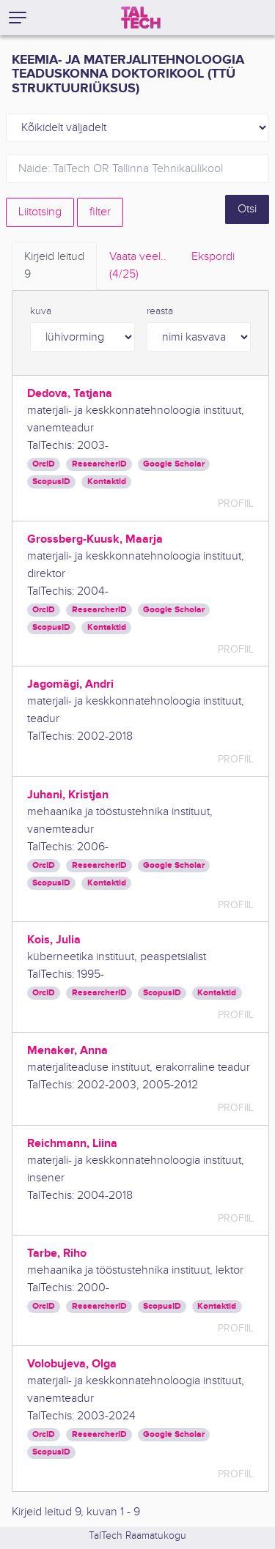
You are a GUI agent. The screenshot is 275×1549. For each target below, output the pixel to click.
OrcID (43, 463)
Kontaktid (106, 481)
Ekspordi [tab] (213, 257)
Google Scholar (174, 463)
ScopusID (51, 481)
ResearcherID (99, 463)
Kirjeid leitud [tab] (54, 266)
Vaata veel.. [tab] (137, 266)
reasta (160, 311)
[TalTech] (140, 17)
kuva (40, 311)
